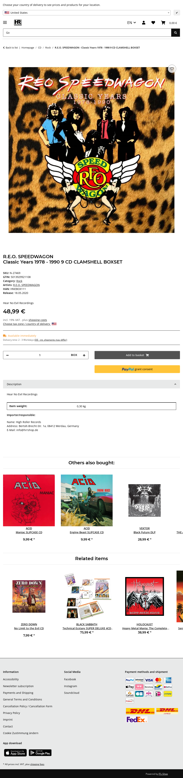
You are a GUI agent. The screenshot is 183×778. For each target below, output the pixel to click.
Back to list (12, 47)
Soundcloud (71, 693)
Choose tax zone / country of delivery (29, 324)
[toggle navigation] (5, 20)
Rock (19, 281)
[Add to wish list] (172, 69)
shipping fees (37, 764)
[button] (143, 22)
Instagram (70, 686)
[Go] (87, 33)
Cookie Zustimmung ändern (20, 733)
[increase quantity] (84, 355)
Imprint (8, 719)
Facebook (70, 679)
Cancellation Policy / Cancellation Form (27, 706)
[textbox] (86, 12)
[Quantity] (39, 355)
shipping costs (38, 320)
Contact (8, 726)
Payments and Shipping (18, 693)
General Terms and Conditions (22, 699)
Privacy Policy (11, 713)
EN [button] (129, 22)
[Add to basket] (6, 59)
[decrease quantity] (7, 355)
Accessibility (11, 679)
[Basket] (169, 22)
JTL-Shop (163, 774)
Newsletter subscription (18, 686)
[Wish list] (153, 22)
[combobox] (87, 12)
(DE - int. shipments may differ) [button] (50, 339)
